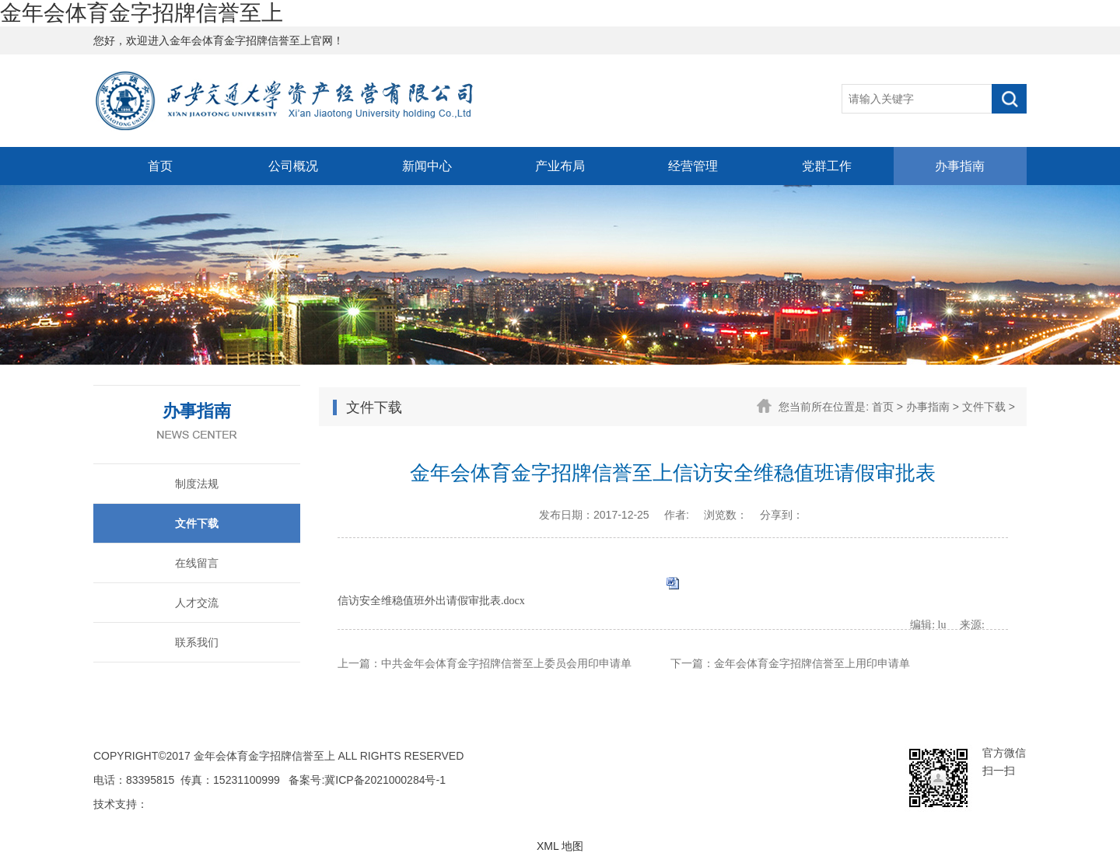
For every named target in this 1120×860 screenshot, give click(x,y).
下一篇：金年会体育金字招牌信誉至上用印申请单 (790, 663)
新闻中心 (427, 166)
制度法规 (197, 483)
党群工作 (827, 166)
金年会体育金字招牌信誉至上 (141, 13)
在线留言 (197, 563)
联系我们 (197, 642)
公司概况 (293, 166)
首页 (160, 166)
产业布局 (560, 166)
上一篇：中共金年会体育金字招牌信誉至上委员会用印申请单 (485, 663)
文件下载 (197, 523)
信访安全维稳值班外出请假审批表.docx (431, 601)
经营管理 (693, 166)
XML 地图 (560, 846)
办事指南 (960, 166)
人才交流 (197, 602)
